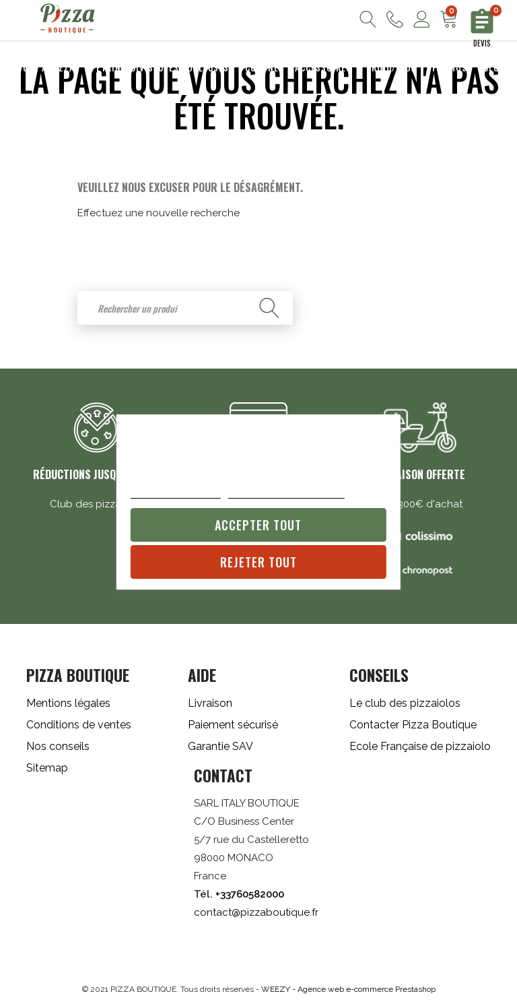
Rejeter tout (258, 562)
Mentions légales (68, 703)
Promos (449, 67)
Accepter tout (258, 525)
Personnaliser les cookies (286, 491)
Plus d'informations (176, 491)
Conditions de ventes (78, 724)
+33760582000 (249, 894)
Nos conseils (58, 746)
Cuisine (262, 67)
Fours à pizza (44, 67)
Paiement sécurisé (233, 724)
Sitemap (47, 767)
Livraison (210, 703)
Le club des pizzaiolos (404, 703)
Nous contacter (394, 19)
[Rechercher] (185, 308)
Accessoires (323, 67)
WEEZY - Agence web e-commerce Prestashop (348, 989)
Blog (494, 67)
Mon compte (421, 19)
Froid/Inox (392, 67)
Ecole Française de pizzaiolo (420, 746)
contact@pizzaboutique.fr (256, 912)
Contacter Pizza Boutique (413, 724)
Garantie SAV (220, 746)
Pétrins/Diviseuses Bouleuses (160, 67)
